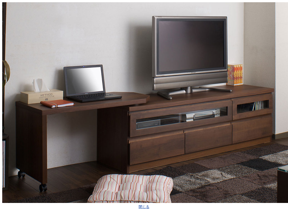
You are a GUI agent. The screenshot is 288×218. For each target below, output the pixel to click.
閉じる (144, 207)
